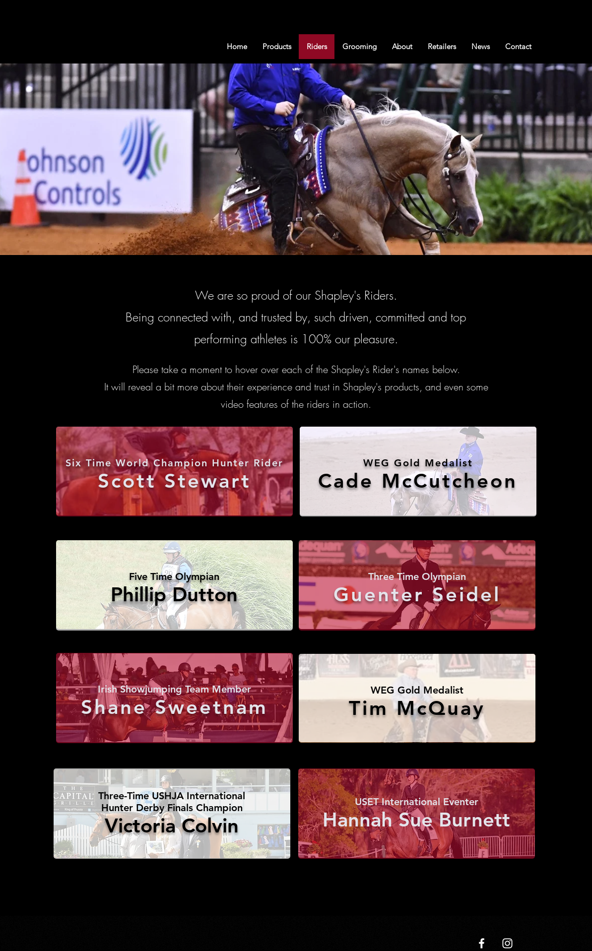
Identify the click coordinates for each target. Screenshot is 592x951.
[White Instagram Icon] (507, 943)
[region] (174, 472)
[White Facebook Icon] (481, 943)
